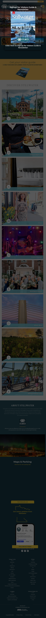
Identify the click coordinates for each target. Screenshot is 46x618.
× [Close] (41, 6)
